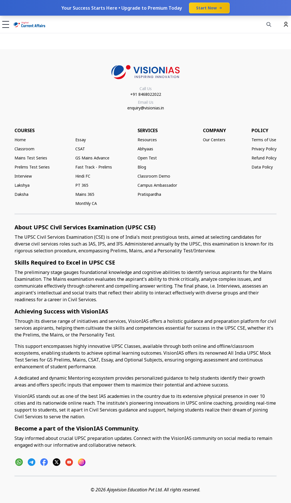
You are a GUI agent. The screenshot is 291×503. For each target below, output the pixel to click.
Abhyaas (145, 148)
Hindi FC (82, 176)
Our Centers (214, 139)
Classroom (24, 148)
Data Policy (262, 167)
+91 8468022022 (145, 94)
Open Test (147, 158)
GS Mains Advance (92, 158)
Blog (142, 167)
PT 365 (81, 185)
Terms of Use (263, 139)
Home (20, 139)
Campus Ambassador (157, 185)
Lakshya (22, 185)
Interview (23, 176)
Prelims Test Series (32, 167)
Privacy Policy (264, 148)
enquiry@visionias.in (145, 108)
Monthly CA (86, 203)
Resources (147, 139)
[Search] (269, 24)
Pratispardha (149, 194)
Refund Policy (264, 158)
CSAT (80, 148)
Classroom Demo (154, 176)
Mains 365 (84, 194)
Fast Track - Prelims (93, 167)
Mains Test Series (30, 158)
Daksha (21, 194)
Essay (80, 139)
